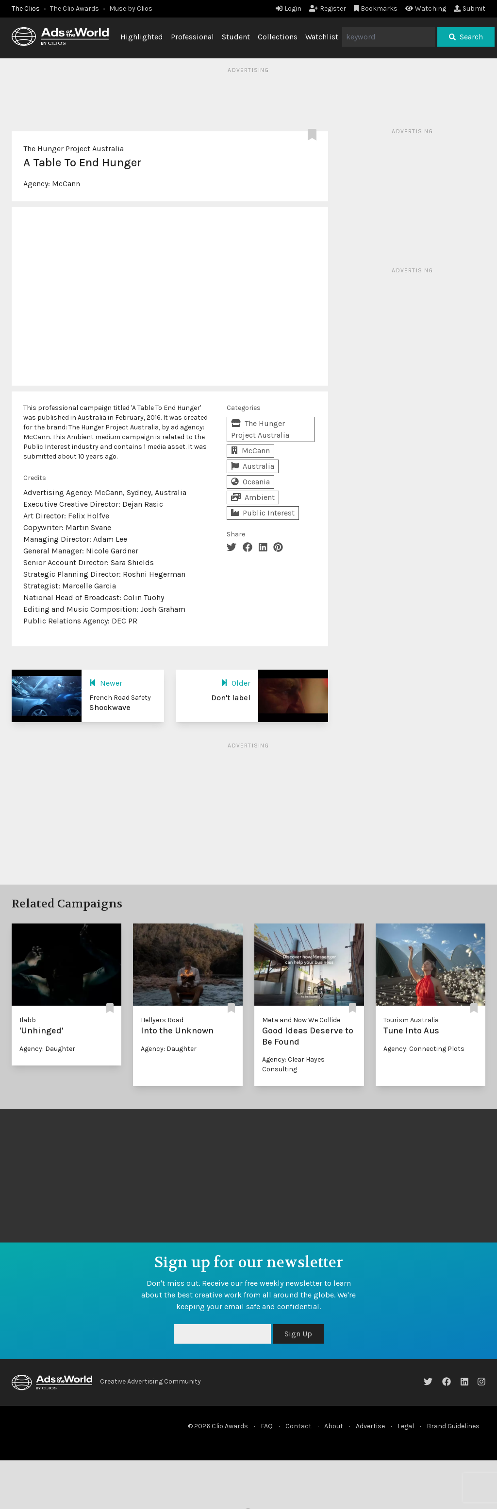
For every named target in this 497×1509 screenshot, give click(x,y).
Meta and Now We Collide (301, 1020)
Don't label (230, 697)
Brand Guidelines (453, 1426)
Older (235, 683)
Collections (278, 36)
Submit (469, 8)
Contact (298, 1426)
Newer (105, 683)
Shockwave (110, 707)
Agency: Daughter (47, 1049)
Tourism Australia (411, 1020)
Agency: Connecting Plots (423, 1049)
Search (466, 36)
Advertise (370, 1426)
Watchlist (321, 36)
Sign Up (298, 1333)
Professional (192, 36)
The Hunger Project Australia (73, 148)
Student (236, 36)
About (333, 1426)
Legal (406, 1426)
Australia (252, 466)
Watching (425, 8)
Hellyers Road (162, 1020)
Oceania (250, 481)
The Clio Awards (74, 8)
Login (288, 8)
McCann (66, 183)
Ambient (253, 497)
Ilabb (27, 1020)
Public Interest (263, 512)
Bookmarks (376, 8)
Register (327, 8)
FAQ (267, 1426)
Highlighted (141, 36)
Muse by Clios (130, 8)
